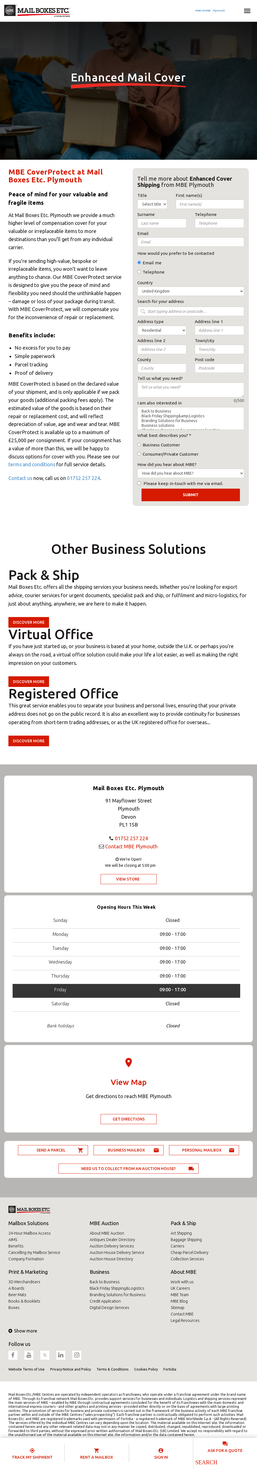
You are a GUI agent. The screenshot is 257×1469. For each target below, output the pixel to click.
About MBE (183, 1272)
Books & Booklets (24, 1301)
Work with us (182, 1282)
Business (99, 1272)
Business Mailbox (126, 1150)
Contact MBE (182, 1314)
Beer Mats (17, 1295)
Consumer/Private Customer (170, 454)
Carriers (177, 1246)
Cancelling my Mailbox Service (34, 1252)
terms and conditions (31, 464)
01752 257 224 (83, 478)
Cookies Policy (146, 1369)
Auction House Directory (111, 1259)
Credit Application (105, 1301)
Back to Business (191, 411)
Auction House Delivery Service (117, 1252)
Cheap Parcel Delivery (190, 1252)
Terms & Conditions (112, 1369)
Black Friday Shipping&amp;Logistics (191, 416)
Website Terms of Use (26, 1369)
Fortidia (169, 1369)
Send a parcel (51, 1150)
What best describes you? (162, 435)
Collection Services (187, 1259)
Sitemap (177, 1307)
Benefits (16, 1246)
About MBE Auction (107, 1233)
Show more (22, 1330)
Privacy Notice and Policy (70, 1369)
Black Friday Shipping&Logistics (117, 1288)
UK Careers (180, 1288)
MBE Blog (179, 1301)
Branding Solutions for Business (191, 420)
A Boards (16, 1288)
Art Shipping (181, 1233)
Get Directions (129, 1119)
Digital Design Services (109, 1307)
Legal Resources (185, 1320)
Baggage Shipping (186, 1239)
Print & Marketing (28, 1272)
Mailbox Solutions (28, 1223)
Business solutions (191, 425)
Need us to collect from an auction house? (128, 1168)
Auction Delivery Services (112, 1246)
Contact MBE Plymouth (131, 846)
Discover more (29, 622)
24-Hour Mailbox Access (29, 1233)
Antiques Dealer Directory (112, 1239)
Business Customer (161, 444)
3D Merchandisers (24, 1282)
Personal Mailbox (201, 1150)
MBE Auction (104, 1223)
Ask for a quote (225, 1450)
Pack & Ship (183, 1223)
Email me (152, 262)
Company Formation (26, 1259)
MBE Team (180, 1295)
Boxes (14, 1307)
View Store (128, 879)
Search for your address (160, 301)
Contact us (20, 478)
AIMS (12, 1239)
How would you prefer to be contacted (175, 253)
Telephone (154, 272)
